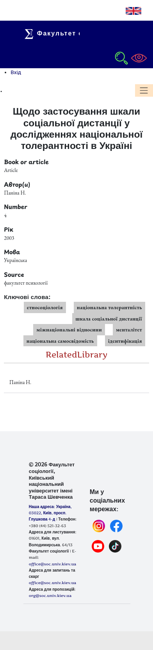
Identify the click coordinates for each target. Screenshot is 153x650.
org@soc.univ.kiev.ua (50, 595)
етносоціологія (45, 307)
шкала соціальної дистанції (108, 318)
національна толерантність (109, 307)
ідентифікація (125, 340)
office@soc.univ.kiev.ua (52, 582)
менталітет (129, 329)
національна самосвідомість (60, 340)
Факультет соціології (71, 33)
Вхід (16, 72)
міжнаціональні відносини (69, 329)
